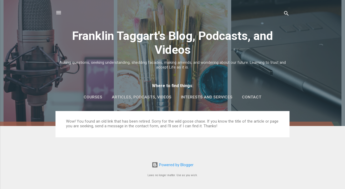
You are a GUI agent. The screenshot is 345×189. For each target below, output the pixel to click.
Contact (251, 97)
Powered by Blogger (173, 164)
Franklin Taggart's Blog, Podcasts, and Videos (172, 43)
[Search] (286, 14)
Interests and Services (206, 97)
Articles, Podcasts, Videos (141, 97)
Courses (93, 97)
